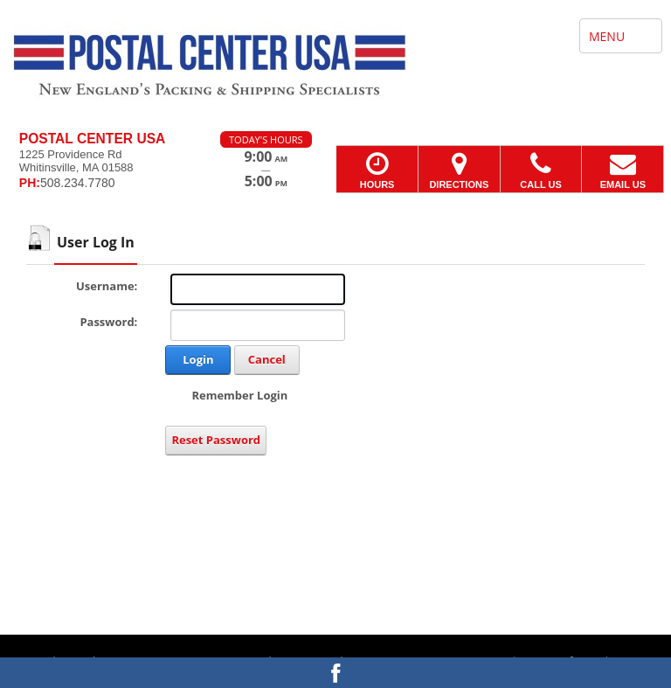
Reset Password (215, 440)
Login (198, 359)
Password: (108, 322)
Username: (106, 286)
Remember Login (239, 395)
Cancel (267, 359)
